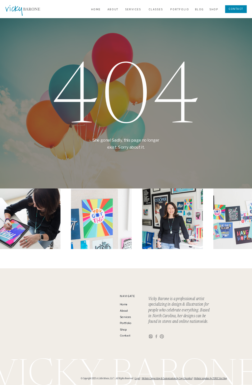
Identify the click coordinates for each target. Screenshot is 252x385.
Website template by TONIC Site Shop (210, 378)
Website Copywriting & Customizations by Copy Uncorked (167, 378)
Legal (137, 378)
